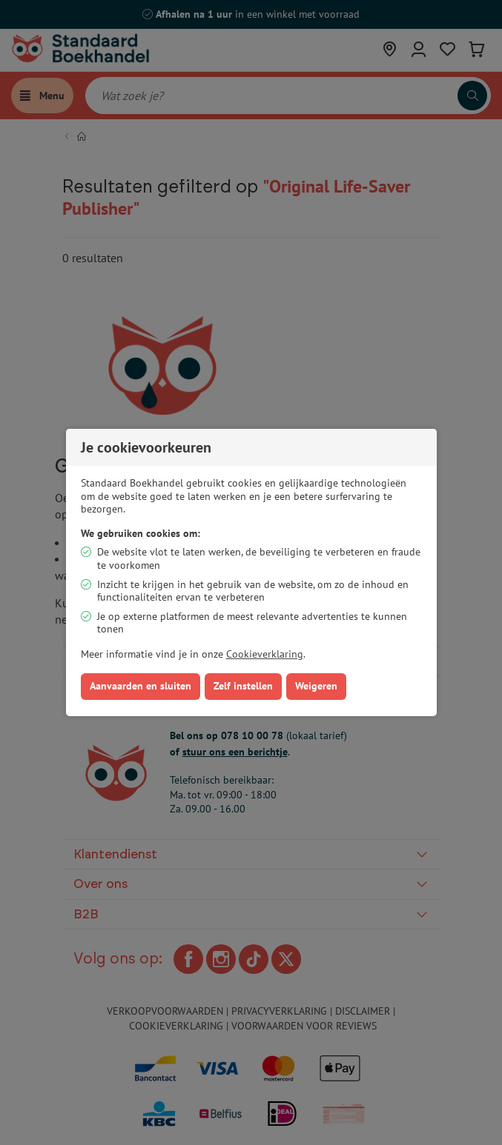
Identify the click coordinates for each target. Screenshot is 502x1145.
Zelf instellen (243, 685)
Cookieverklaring (264, 654)
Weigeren (316, 685)
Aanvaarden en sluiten (140, 685)
